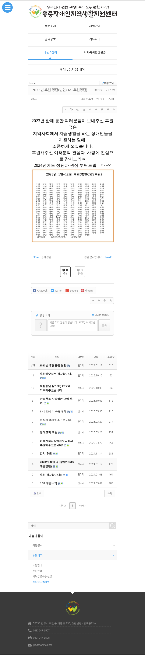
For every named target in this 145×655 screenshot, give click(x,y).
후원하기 (37, 547)
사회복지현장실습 (95, 52)
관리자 (35, 98)
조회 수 (110, 354)
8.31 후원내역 (48, 476)
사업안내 (94, 26)
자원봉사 (37, 537)
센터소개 (50, 26)
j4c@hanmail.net (42, 636)
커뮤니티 (94, 39)
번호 (33, 354)
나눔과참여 (50, 52)
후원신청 (37, 562)
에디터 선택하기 (101, 312)
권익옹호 (50, 39)
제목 (57, 354)
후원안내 (37, 557)
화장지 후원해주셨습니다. (54, 415)
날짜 (96, 354)
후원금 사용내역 (41, 573)
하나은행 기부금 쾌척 (52, 406)
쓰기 (109, 486)
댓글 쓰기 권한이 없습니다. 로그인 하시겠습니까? (72, 321)
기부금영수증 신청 (42, 568)
